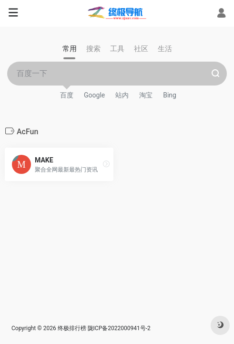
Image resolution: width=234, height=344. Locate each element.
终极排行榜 (72, 328)
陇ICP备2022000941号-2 (120, 328)
